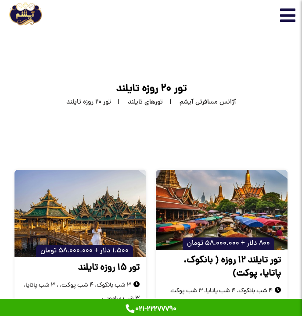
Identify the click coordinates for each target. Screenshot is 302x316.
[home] (199, 102)
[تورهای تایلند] (137, 102)
